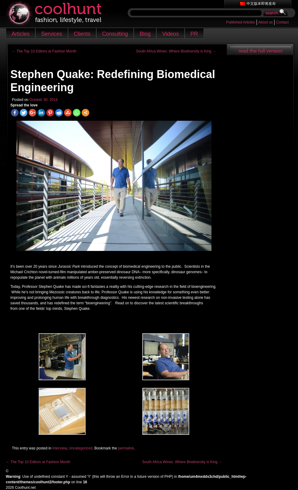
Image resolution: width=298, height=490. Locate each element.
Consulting (115, 34)
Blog (145, 34)
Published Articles (240, 22)
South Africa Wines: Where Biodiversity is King (176, 51)
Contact (282, 22)
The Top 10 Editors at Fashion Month (44, 51)
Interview (59, 448)
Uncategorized (80, 448)
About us (265, 22)
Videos (170, 34)
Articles (21, 34)
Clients (82, 34)
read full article (260, 49)
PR (194, 34)
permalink (126, 448)
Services (51, 34)
